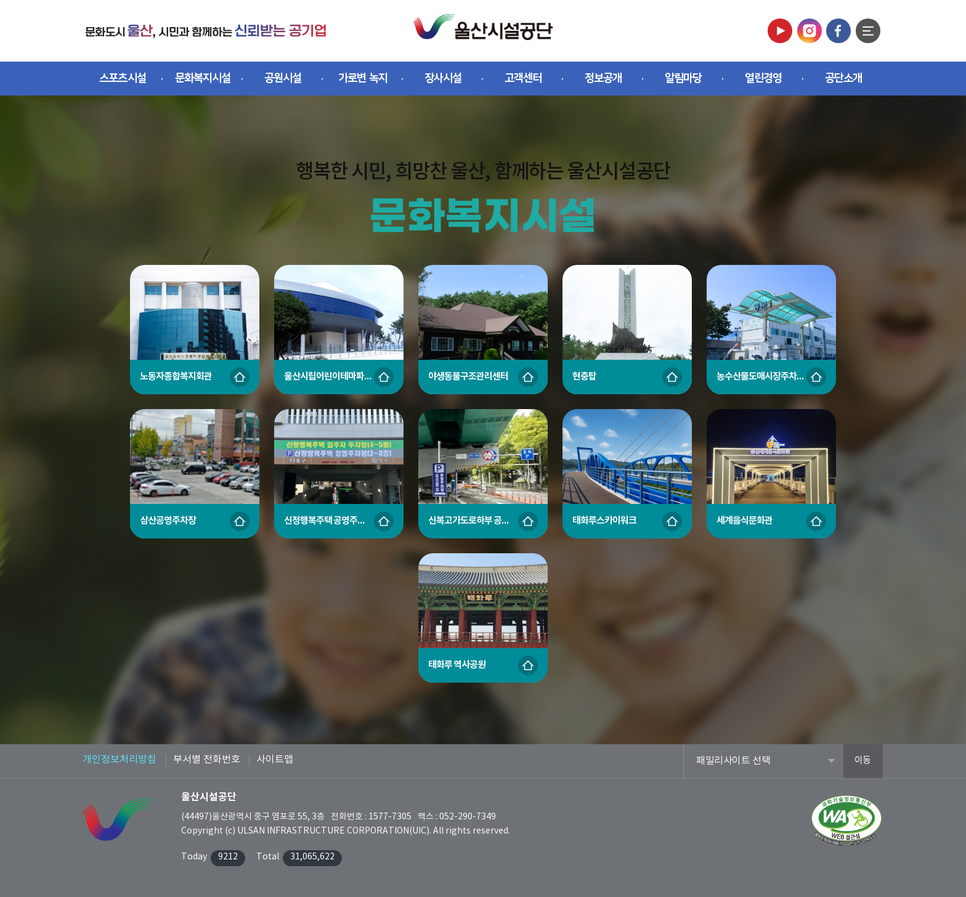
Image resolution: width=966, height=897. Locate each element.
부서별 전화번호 (206, 759)
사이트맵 (274, 759)
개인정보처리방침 (119, 759)
